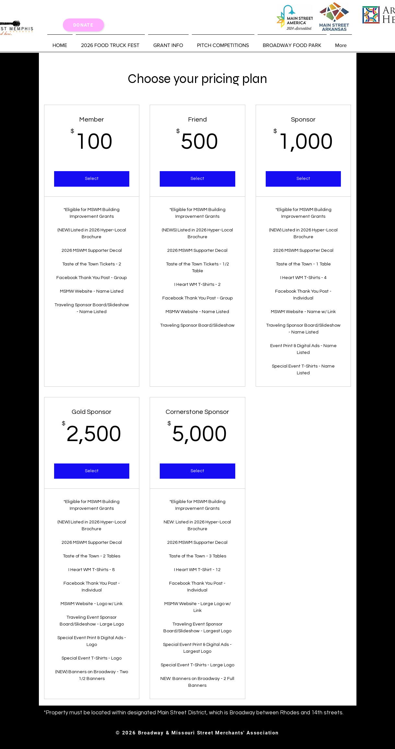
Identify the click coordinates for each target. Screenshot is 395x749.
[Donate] (83, 24)
